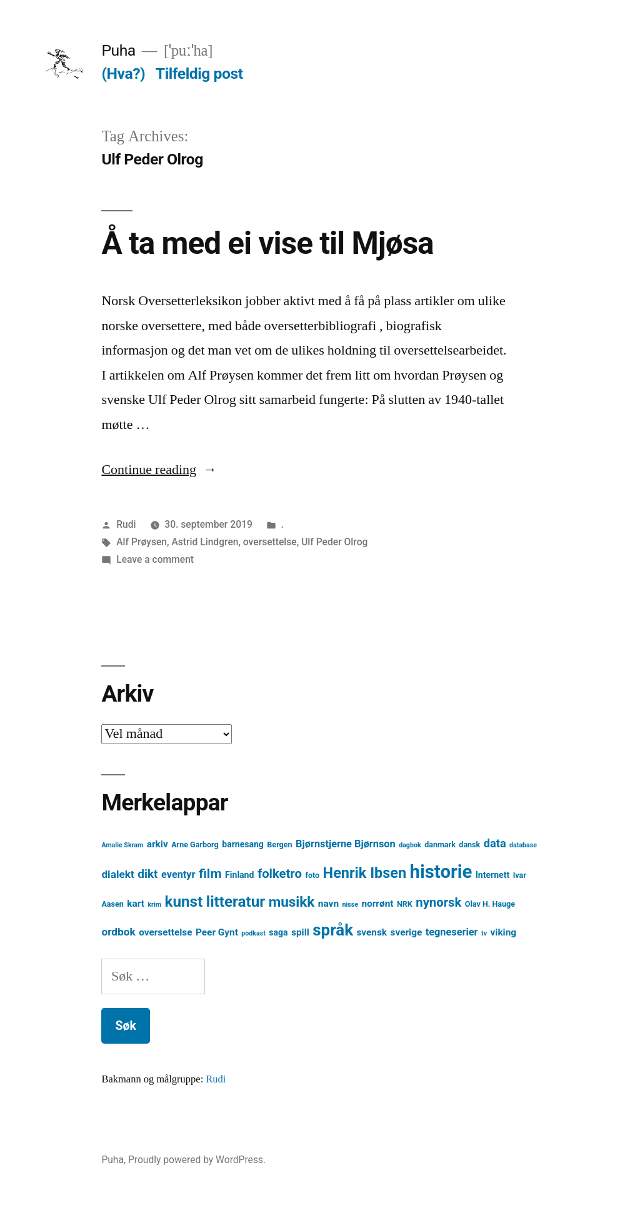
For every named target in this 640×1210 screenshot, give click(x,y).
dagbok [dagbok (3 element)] (410, 845)
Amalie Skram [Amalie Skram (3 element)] (122, 845)
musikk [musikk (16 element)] (292, 902)
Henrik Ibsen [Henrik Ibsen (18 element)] (365, 873)
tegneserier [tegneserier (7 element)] (452, 932)
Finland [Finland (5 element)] (239, 875)
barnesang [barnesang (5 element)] (243, 844)
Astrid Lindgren (204, 542)
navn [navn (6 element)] (328, 903)
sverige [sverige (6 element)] (406, 932)
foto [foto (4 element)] (312, 875)
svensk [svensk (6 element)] (371, 932)
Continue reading (159, 469)
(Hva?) (123, 73)
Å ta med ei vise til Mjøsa (267, 243)
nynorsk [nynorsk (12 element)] (438, 902)
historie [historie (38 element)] (441, 871)
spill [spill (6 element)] (300, 932)
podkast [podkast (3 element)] (253, 933)
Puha (118, 50)
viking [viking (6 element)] (504, 932)
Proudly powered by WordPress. (197, 1160)
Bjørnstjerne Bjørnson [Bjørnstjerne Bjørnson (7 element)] (346, 844)
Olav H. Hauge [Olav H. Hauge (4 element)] (490, 904)
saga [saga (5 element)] (278, 932)
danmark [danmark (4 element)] (440, 844)
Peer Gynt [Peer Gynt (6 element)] (217, 932)
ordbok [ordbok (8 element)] (118, 931)
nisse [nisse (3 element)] (350, 904)
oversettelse (270, 542)
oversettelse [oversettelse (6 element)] (165, 932)
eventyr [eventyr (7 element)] (178, 874)
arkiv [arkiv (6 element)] (157, 844)
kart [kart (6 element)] (135, 903)
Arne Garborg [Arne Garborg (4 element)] (195, 844)
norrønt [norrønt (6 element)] (377, 903)
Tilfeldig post (199, 73)
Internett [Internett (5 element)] (492, 875)
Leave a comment (155, 559)
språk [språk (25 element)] (332, 929)
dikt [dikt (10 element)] (148, 874)
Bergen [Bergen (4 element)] (279, 844)
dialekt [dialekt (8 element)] (117, 874)
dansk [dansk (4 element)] (469, 844)
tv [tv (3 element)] (484, 933)
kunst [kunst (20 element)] (184, 901)
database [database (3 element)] (523, 845)
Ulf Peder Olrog (334, 542)
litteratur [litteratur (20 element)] (235, 901)
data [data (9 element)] (495, 843)
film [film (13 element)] (210, 873)
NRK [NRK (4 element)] (404, 904)
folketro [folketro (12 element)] (280, 873)
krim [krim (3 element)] (154, 904)
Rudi (126, 524)
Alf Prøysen (141, 542)
